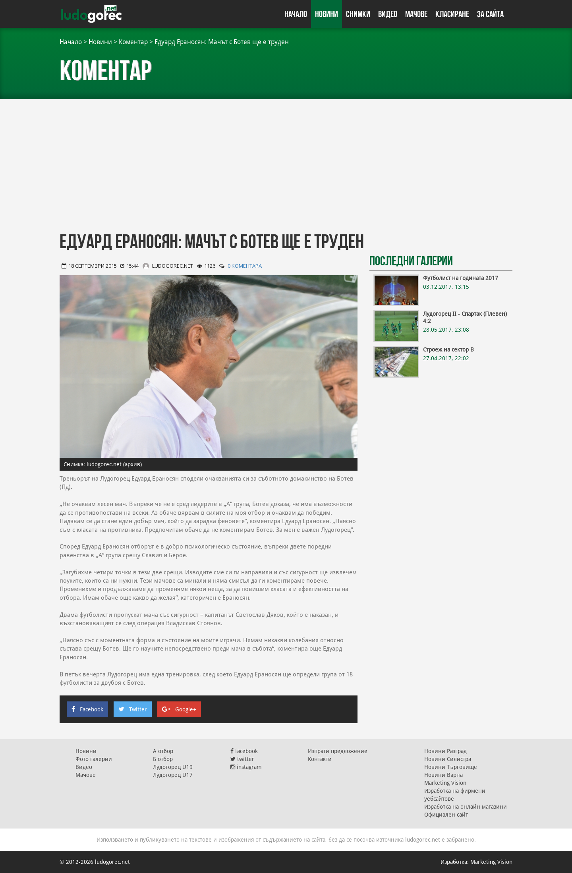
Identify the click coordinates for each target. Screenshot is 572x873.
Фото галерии (93, 759)
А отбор (163, 751)
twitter (242, 759)
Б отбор (163, 759)
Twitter (132, 709)
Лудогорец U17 (173, 775)
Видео (387, 14)
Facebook (87, 709)
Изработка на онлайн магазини (465, 806)
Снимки (358, 14)
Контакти (320, 759)
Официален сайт (446, 814)
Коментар (133, 42)
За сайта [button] (490, 14)
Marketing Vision (445, 783)
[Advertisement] (286, 162)
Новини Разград (445, 751)
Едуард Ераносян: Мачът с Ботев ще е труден (222, 42)
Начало (295, 14)
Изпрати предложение (337, 751)
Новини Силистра (447, 759)
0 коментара (245, 265)
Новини (326, 14)
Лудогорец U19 (173, 767)
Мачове (416, 14)
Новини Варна (443, 775)
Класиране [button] (452, 14)
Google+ (179, 709)
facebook (244, 751)
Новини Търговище (450, 767)
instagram (246, 767)
